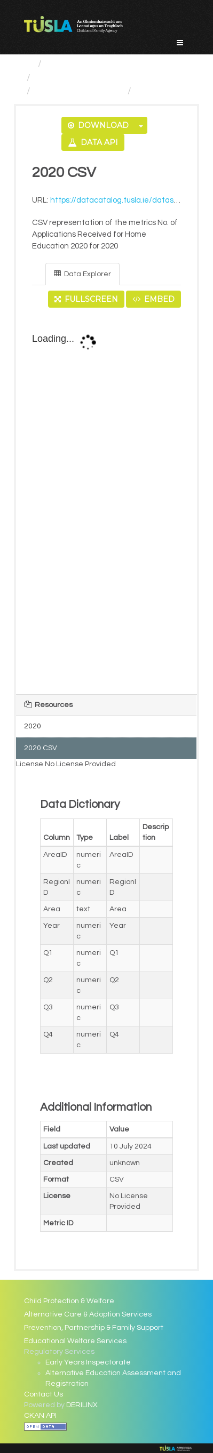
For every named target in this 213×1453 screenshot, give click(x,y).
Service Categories (88, 64)
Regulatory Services (79, 78)
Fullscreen (86, 299)
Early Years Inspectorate (88, 1362)
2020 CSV (157, 91)
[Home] (28, 64)
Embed (153, 299)
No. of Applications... (79, 91)
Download (98, 125)
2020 (32, 726)
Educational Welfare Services (75, 1341)
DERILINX (82, 1405)
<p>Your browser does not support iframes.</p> (106, 501)
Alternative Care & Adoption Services (88, 1314)
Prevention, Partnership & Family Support (93, 1327)
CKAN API (40, 1415)
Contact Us (43, 1394)
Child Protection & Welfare (69, 1301)
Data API (93, 142)
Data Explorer (82, 274)
